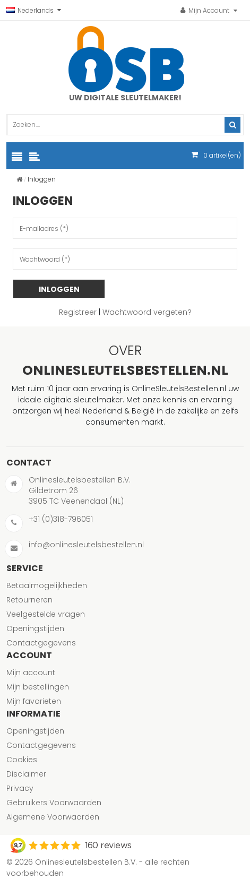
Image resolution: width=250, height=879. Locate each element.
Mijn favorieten (33, 701)
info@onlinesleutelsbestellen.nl (86, 544)
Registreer (78, 312)
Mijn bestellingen (37, 687)
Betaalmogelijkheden (46, 585)
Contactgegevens (41, 642)
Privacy (19, 788)
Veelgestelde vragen (45, 614)
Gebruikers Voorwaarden (53, 802)
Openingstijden (35, 628)
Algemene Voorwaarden (52, 817)
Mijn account (30, 672)
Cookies (21, 759)
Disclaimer (26, 774)
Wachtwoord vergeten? (147, 312)
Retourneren (29, 599)
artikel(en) (222, 155)
